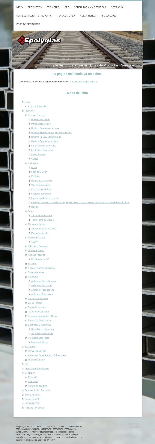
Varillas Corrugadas (40, 185)
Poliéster (35, 176)
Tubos (31, 211)
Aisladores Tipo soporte (42, 290)
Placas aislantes (36, 272)
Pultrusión (33, 163)
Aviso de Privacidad (37, 106)
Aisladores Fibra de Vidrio (43, 229)
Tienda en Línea (32, 394)
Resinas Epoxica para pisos (44, 141)
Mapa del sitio (44, 424)
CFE (27, 364)
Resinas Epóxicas (36, 115)
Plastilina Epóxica (36, 237)
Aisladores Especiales (42, 294)
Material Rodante (36, 360)
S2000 (34, 242)
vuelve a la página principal (85, 82)
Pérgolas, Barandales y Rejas (42, 316)
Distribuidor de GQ (40, 259)
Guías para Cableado (38, 312)
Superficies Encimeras (42, 333)
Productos (30, 111)
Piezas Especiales (40, 233)
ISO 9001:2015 (32, 403)
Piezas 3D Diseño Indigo (40, 320)
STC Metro (30, 346)
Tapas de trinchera (37, 307)
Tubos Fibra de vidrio (41, 215)
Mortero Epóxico (36, 250)
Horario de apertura (37, 386)
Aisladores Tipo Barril (41, 285)
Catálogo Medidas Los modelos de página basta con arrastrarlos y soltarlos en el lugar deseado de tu (80, 202)
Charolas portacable (41, 194)
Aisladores (33, 277)
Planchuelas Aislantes (42, 180)
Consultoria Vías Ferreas (37, 368)
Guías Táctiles (35, 303)
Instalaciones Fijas (37, 351)
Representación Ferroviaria (38, 390)
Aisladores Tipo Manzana (43, 281)
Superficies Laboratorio (42, 329)
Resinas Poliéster (36, 255)
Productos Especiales (38, 338)
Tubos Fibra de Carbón (42, 220)
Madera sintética (39, 342)
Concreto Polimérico (38, 298)
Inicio (27, 102)
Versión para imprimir (27, 424)
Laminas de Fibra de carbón (44, 198)
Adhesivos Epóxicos (38, 246)
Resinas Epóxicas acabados (45, 128)
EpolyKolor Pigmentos (42, 150)
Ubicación (33, 381)
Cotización (30, 373)
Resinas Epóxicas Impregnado (46, 137)
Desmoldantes (38, 154)
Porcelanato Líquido (41, 124)
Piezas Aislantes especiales (41, 268)
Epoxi (34, 167)
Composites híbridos (41, 189)
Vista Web (134, 426)
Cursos (34, 159)
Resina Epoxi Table (40, 119)
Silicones (32, 263)
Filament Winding (36, 224)
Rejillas (34, 207)
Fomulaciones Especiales (43, 146)
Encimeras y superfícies (39, 325)
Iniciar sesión (133, 424)
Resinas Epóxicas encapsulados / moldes (51, 132)
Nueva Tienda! (32, 399)
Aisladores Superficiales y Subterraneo (47, 355)
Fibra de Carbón (39, 172)
